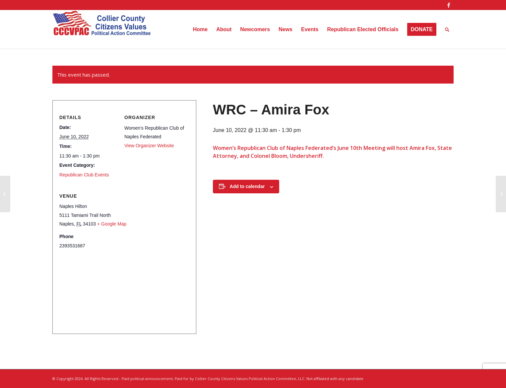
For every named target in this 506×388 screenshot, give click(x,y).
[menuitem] (200, 29)
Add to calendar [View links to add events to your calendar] (247, 186)
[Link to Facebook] (449, 5)
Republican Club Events (84, 174)
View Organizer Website (149, 145)
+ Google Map (111, 223)
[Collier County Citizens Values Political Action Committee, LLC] (102, 29)
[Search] (447, 29)
